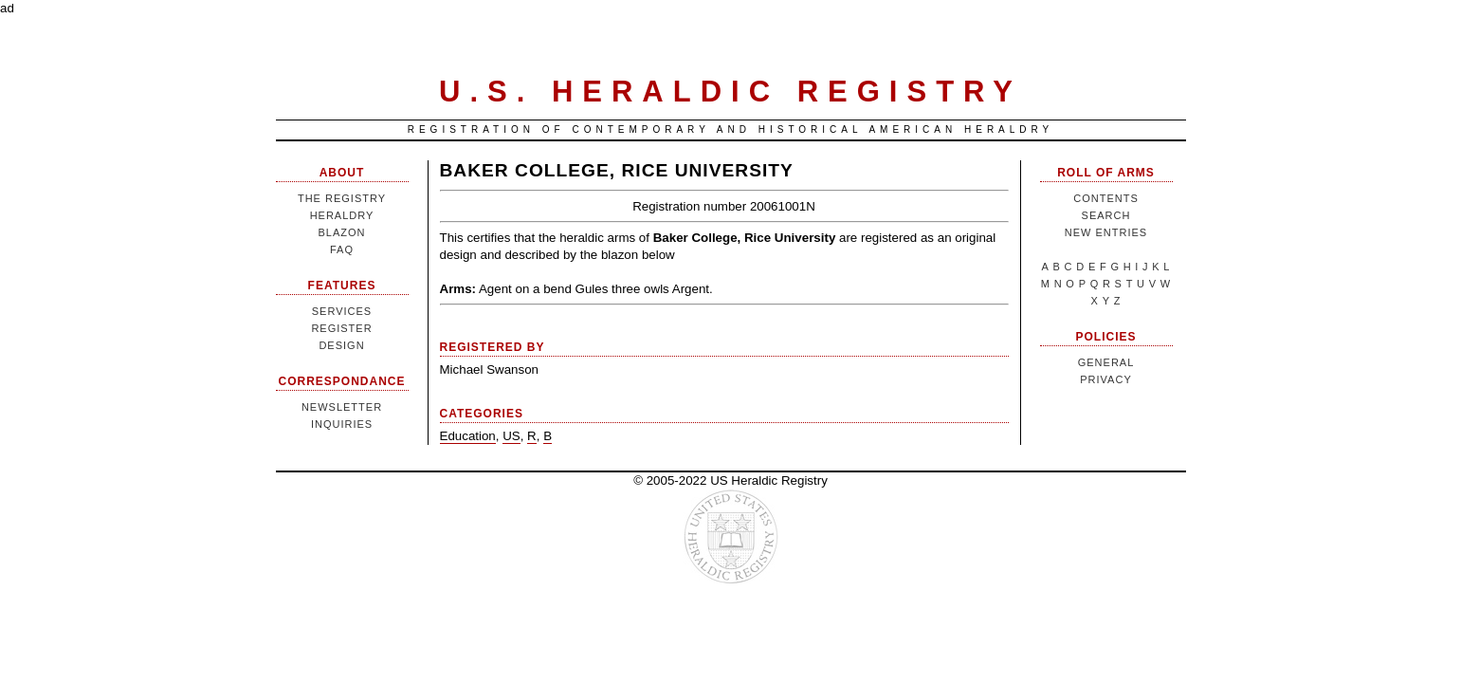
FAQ (342, 249)
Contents (1106, 198)
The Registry (342, 198)
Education (468, 436)
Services (342, 311)
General (1106, 362)
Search (1106, 215)
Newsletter (341, 407)
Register (341, 328)
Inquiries (342, 424)
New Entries (1106, 232)
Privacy (1105, 379)
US (511, 436)
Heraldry (342, 215)
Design (341, 345)
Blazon (341, 232)
